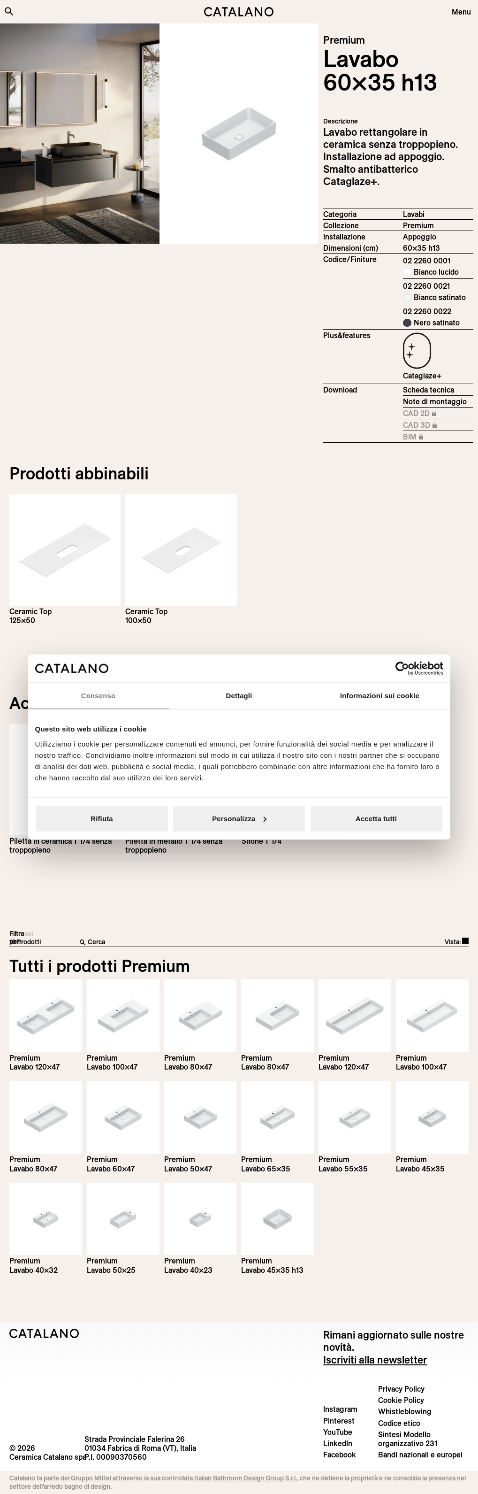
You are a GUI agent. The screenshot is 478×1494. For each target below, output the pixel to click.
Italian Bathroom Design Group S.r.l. (245, 1478)
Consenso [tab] (98, 696)
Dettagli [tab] (239, 696)
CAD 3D (434, 425)
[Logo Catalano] (44, 1333)
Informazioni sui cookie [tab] (379, 696)
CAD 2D (434, 413)
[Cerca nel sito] (9, 11)
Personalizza (239, 818)
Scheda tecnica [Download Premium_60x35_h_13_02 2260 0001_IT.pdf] (428, 389)
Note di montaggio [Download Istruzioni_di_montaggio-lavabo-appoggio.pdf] (435, 401)
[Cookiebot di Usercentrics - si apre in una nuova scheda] (402, 669)
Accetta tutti (376, 818)
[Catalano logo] (239, 11)
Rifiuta (102, 818)
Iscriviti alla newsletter (375, 1359)
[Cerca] (187, 942)
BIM (434, 437)
